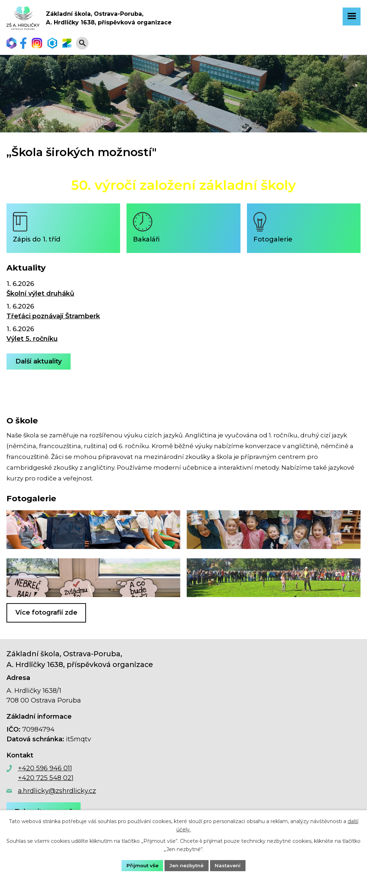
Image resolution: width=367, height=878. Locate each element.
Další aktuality (39, 363)
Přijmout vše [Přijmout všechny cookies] (141, 865)
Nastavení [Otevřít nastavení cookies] (229, 865)
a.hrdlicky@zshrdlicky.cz (57, 793)
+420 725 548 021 (45, 780)
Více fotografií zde (46, 615)
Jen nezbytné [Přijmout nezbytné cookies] (187, 865)
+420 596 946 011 (45, 770)
